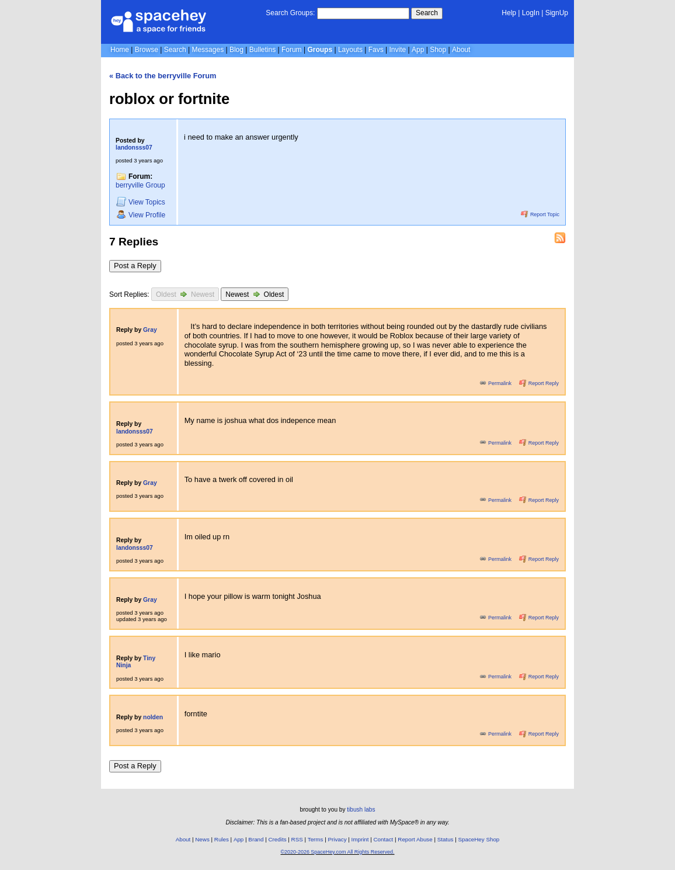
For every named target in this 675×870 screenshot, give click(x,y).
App (418, 50)
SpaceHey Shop (479, 839)
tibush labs (361, 809)
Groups (319, 50)
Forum (291, 50)
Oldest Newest (185, 294)
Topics (140, 202)
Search (427, 13)
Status (445, 839)
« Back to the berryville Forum (162, 75)
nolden (153, 717)
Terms (315, 839)
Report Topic (540, 214)
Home (119, 50)
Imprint (360, 839)
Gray (150, 330)
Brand (255, 839)
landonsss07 (134, 147)
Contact (384, 839)
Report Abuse (415, 839)
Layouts (350, 50)
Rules (221, 839)
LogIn (531, 13)
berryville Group (140, 185)
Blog (236, 50)
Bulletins (262, 50)
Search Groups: (290, 13)
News (202, 839)
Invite (397, 50)
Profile (140, 215)
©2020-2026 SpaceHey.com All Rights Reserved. (337, 852)
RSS (297, 839)
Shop (438, 50)
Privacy (337, 839)
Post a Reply (135, 265)
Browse (146, 50)
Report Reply (539, 383)
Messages (208, 50)
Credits (278, 839)
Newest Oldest (254, 294)
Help (509, 13)
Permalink (496, 383)
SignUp (556, 13)
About (461, 50)
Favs (376, 50)
